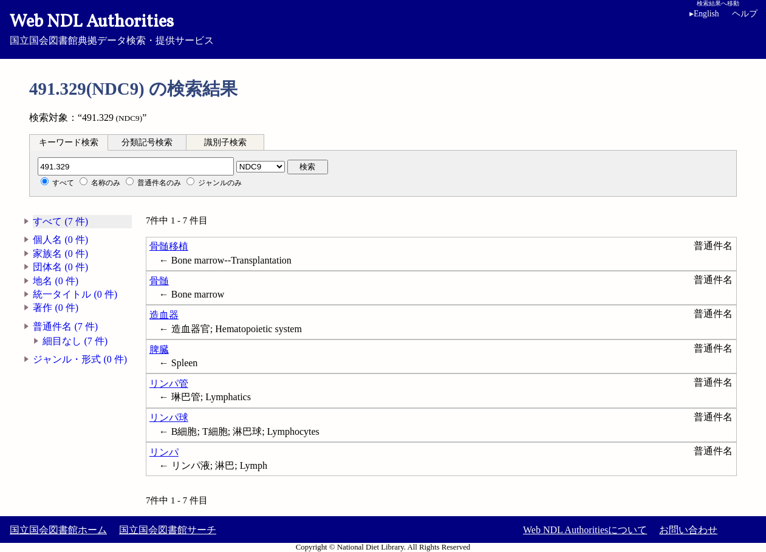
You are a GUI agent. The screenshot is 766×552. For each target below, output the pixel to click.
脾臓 (159, 349)
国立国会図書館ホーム (58, 530)
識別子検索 (225, 142)
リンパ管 (168, 383)
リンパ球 (168, 417)
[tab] (68, 142)
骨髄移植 (168, 246)
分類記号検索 (147, 142)
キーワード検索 (68, 142)
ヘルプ (744, 13)
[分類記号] (136, 166)
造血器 (164, 315)
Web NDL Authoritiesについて (585, 530)
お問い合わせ (688, 530)
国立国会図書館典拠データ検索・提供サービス (383, 28)
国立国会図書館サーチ (167, 530)
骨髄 (159, 281)
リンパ (164, 452)
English (704, 13)
